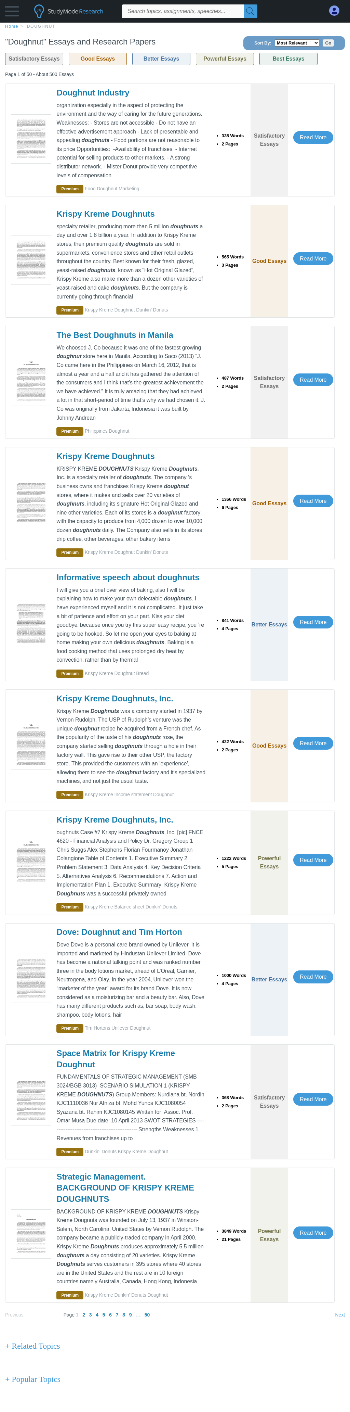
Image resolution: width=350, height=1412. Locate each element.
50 (147, 1315)
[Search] (250, 11)
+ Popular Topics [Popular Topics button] (32, 1379)
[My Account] (337, 11)
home (11, 26)
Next (340, 1315)
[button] (12, 13)
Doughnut (41, 26)
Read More (313, 137)
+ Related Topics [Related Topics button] (32, 1345)
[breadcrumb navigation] (175, 26)
